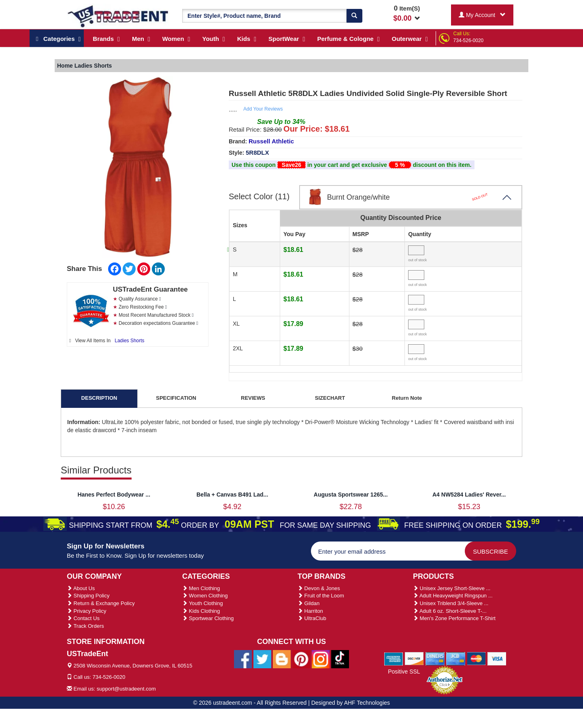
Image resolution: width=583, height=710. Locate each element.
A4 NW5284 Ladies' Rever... (469, 494)
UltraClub (312, 618)
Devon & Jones (319, 588)
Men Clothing (201, 588)
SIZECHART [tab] (330, 398)
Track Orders (85, 626)
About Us (81, 588)
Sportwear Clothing (208, 618)
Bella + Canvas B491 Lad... (232, 494)
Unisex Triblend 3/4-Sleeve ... (450, 603)
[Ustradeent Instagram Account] (321, 658)
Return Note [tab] (407, 398)
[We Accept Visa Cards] (496, 658)
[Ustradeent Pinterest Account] (301, 658)
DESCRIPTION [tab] (99, 398)
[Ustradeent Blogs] (282, 658)
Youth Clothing (202, 603)
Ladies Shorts (129, 340)
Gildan (308, 603)
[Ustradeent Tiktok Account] (340, 658)
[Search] (354, 16)
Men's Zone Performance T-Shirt (454, 618)
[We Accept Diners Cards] (435, 658)
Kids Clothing (201, 611)
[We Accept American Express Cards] (393, 658)
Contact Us (83, 618)
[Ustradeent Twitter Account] (262, 658)
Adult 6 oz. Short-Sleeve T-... (450, 611)
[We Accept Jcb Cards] (455, 658)
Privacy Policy (86, 611)
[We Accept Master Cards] (476, 658)
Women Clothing (205, 596)
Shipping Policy (88, 596)
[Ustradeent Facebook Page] (243, 658)
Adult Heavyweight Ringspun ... (453, 596)
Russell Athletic (271, 141)
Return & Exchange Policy (101, 603)
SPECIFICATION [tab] (176, 398)
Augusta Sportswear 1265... (351, 494)
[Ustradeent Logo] (118, 16)
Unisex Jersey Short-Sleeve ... (451, 588)
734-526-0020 (468, 40)
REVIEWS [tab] (253, 398)
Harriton (310, 611)
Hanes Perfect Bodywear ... (113, 494)
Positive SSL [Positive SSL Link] (404, 671)
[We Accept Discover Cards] (414, 658)
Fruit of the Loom (321, 596)
